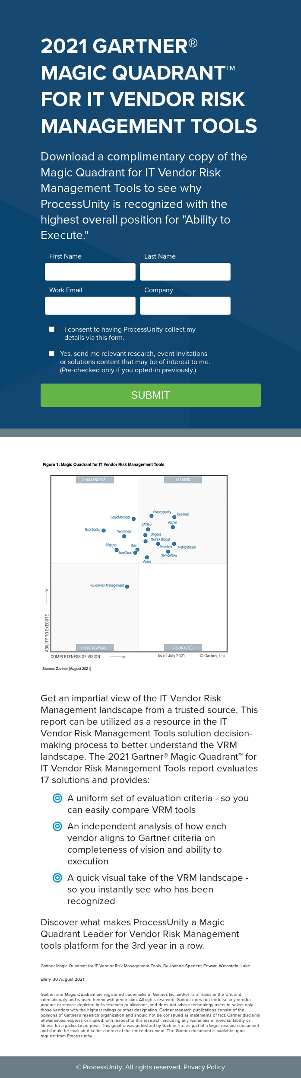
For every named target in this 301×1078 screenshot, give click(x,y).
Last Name (158, 256)
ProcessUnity (102, 1067)
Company (156, 290)
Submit (150, 395)
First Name (63, 256)
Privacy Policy (204, 1067)
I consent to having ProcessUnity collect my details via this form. (128, 333)
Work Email (63, 290)
